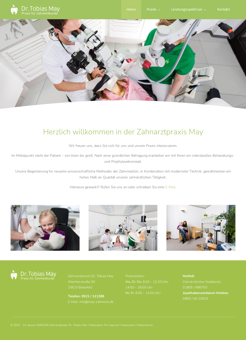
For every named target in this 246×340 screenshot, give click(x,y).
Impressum (128, 325)
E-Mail (170, 187)
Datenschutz (145, 325)
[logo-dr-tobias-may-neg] (35, 6)
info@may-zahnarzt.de (96, 302)
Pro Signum (111, 325)
